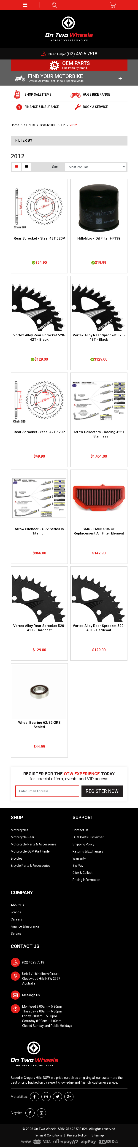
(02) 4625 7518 (33, 962)
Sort (55, 167)
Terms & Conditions (48, 1135)
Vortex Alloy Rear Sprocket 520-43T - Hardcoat (99, 628)
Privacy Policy (77, 1135)
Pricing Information (86, 880)
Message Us (31, 995)
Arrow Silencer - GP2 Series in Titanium (39, 531)
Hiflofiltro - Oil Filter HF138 (98, 238)
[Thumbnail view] (16, 167)
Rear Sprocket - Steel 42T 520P (39, 432)
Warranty (79, 858)
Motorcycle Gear (22, 837)
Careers (16, 919)
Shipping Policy (83, 844)
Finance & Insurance (25, 926)
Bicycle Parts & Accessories (30, 865)
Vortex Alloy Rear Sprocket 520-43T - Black (99, 337)
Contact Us (80, 830)
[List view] (26, 167)
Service (16, 933)
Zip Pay (78, 865)
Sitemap (98, 1135)
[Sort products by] (95, 167)
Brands (16, 912)
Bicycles (16, 858)
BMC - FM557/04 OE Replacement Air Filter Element (99, 531)
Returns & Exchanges (88, 851)
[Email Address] (47, 791)
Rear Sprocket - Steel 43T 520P (39, 238)
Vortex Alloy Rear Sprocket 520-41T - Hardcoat (39, 628)
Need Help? (73, 54)
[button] (25, 5)
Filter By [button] (23, 140)
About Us (17, 905)
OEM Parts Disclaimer (88, 837)
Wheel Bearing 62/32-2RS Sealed (39, 725)
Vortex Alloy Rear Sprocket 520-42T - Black (39, 337)
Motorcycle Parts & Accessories (33, 844)
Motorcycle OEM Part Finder (31, 851)
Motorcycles (19, 830)
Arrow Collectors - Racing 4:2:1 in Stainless (98, 434)
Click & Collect (82, 872)
